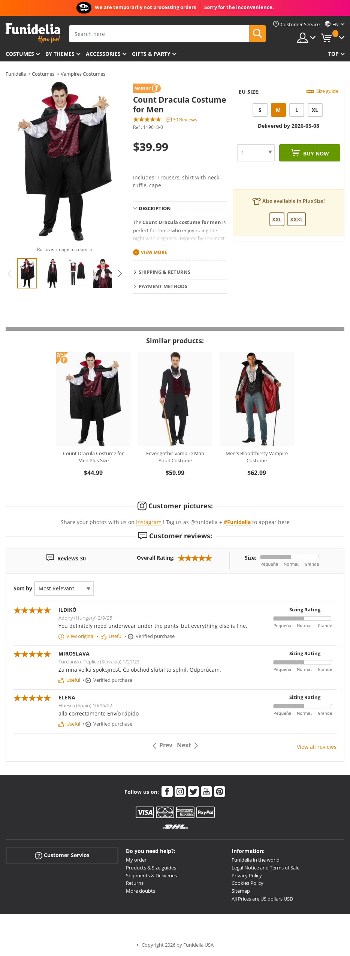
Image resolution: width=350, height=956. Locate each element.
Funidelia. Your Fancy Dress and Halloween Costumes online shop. (33, 33)
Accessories (103, 53)
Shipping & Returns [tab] (164, 272)
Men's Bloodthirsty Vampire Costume (257, 457)
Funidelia (16, 73)
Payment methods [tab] (163, 286)
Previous (9, 273)
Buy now (315, 153)
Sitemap (241, 890)
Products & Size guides (151, 867)
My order (136, 859)
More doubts (140, 890)
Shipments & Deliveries (151, 875)
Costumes (20, 53)
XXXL (296, 219)
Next (120, 273)
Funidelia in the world (256, 859)
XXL (277, 219)
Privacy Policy (247, 875)
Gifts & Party (151, 53)
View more (154, 252)
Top (333, 53)
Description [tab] (155, 208)
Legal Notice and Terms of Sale (265, 867)
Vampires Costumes (83, 73)
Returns (135, 883)
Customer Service (62, 855)
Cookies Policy (247, 883)
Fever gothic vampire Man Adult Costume (175, 457)
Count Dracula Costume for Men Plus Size (93, 457)
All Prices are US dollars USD (262, 898)
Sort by (22, 588)
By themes (60, 53)
